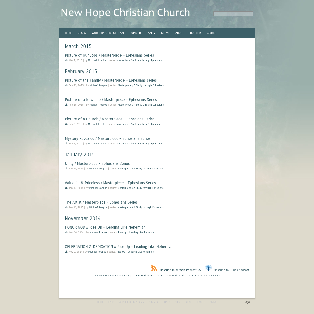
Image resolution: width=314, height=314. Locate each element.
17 (154, 275)
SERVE (165, 33)
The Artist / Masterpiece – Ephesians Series (101, 202)
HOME (68, 33)
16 (151, 275)
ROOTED (195, 33)
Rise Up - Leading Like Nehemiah (136, 232)
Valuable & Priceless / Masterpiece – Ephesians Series (110, 183)
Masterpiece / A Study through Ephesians (139, 60)
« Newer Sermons (104, 275)
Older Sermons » (211, 275)
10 (133, 275)
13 (142, 275)
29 (191, 275)
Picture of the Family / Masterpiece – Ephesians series (111, 80)
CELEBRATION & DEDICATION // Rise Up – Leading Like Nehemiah (119, 246)
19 (160, 275)
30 (194, 275)
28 (188, 275)
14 (145, 275)
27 (185, 275)
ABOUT (179, 33)
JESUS (82, 33)
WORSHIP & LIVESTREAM (108, 33)
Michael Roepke (97, 60)
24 (176, 275)
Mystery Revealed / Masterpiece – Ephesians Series (108, 138)
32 (200, 275)
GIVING (211, 33)
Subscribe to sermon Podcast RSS (176, 270)
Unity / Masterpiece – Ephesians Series (97, 163)
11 (136, 275)
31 (197, 275)
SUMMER (135, 33)
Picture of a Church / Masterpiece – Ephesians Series (110, 119)
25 (179, 275)
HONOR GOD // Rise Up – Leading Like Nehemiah (105, 227)
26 (182, 275)
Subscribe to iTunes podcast (227, 270)
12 (139, 275)
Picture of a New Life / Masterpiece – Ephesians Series (111, 99)
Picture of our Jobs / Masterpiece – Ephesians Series (109, 55)
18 (157, 275)
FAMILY (151, 33)
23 (173, 275)
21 (166, 275)
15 (148, 275)
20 (163, 275)
